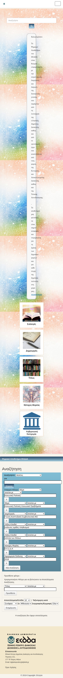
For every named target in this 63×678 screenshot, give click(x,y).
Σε (19, 604)
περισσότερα (36, 294)
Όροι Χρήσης (10, 667)
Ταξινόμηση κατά (40, 600)
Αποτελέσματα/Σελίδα (14, 600)
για (5, 478)
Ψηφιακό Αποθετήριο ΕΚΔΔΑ (15, 459)
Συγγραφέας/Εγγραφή (41, 604)
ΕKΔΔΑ (39, 675)
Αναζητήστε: (9, 475)
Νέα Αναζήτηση (12, 568)
